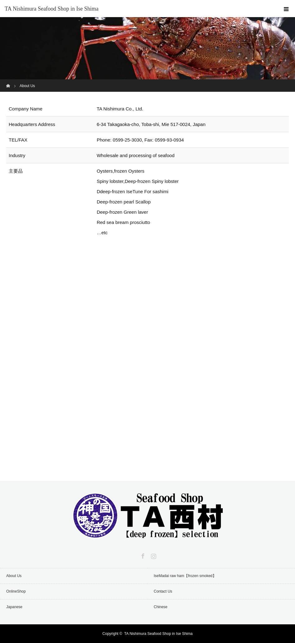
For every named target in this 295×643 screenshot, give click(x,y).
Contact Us (163, 591)
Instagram (152, 555)
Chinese (160, 607)
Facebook (142, 555)
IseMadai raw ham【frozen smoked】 (185, 576)
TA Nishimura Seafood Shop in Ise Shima (52, 9)
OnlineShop (16, 591)
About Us (13, 576)
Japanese (14, 607)
